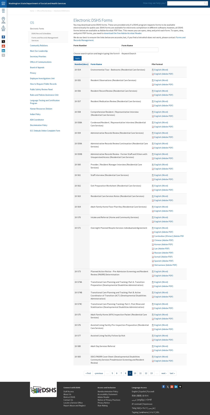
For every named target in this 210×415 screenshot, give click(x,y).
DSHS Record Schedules (41, 33)
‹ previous (98, 373)
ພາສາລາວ (144, 412)
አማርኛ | (144, 408)
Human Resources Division (41, 108)
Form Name (127, 45)
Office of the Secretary (44, 11)
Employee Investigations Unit (42, 78)
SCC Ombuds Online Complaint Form (45, 130)
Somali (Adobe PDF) (163, 256)
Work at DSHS (69, 397)
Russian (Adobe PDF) (163, 252)
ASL (158, 412)
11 (140, 373)
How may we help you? (154, 3)
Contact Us (68, 400)
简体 (134, 395)
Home (32, 11)
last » (172, 373)
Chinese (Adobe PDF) (163, 240)
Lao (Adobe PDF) (161, 248)
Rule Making (103, 405)
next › (163, 373)
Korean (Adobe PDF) (163, 244)
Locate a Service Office (73, 402)
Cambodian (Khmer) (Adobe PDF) (169, 236)
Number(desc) (82, 64)
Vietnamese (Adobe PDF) (165, 265)
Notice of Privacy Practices (109, 400)
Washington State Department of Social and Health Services (37, 3)
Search (205, 3)
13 (151, 373)
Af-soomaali (137, 404)
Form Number (80, 45)
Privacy (33, 73)
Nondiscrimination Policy (108, 391)
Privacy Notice (104, 402)
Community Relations (39, 45)
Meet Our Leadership (39, 51)
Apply (77, 58)
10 (135, 373)
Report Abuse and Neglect (74, 405)
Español (142, 391)
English (135, 391)
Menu (3, 11)
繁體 (139, 395)
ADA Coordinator (37, 119)
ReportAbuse (3, 28)
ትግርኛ (152, 412)
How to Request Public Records (43, 84)
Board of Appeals (37, 67)
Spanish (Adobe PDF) (163, 260)
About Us (67, 394)
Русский (150, 391)
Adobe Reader (103, 397)
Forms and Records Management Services (45, 39)
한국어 (145, 395)
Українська (147, 404)
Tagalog (135, 412)
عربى (134, 400)
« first (88, 373)
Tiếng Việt (136, 408)
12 (146, 373)
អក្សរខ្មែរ (141, 400)
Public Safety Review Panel (41, 89)
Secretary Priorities (38, 56)
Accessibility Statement (107, 394)
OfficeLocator (3, 20)
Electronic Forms (37, 28)
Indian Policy (35, 114)
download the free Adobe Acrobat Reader (122, 33)
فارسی (151, 408)
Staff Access (68, 391)
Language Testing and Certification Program (45, 101)
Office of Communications (41, 62)
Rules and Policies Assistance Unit (44, 95)
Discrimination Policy (38, 125)
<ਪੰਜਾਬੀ (149, 400)
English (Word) (161, 69)
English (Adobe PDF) (163, 73)
